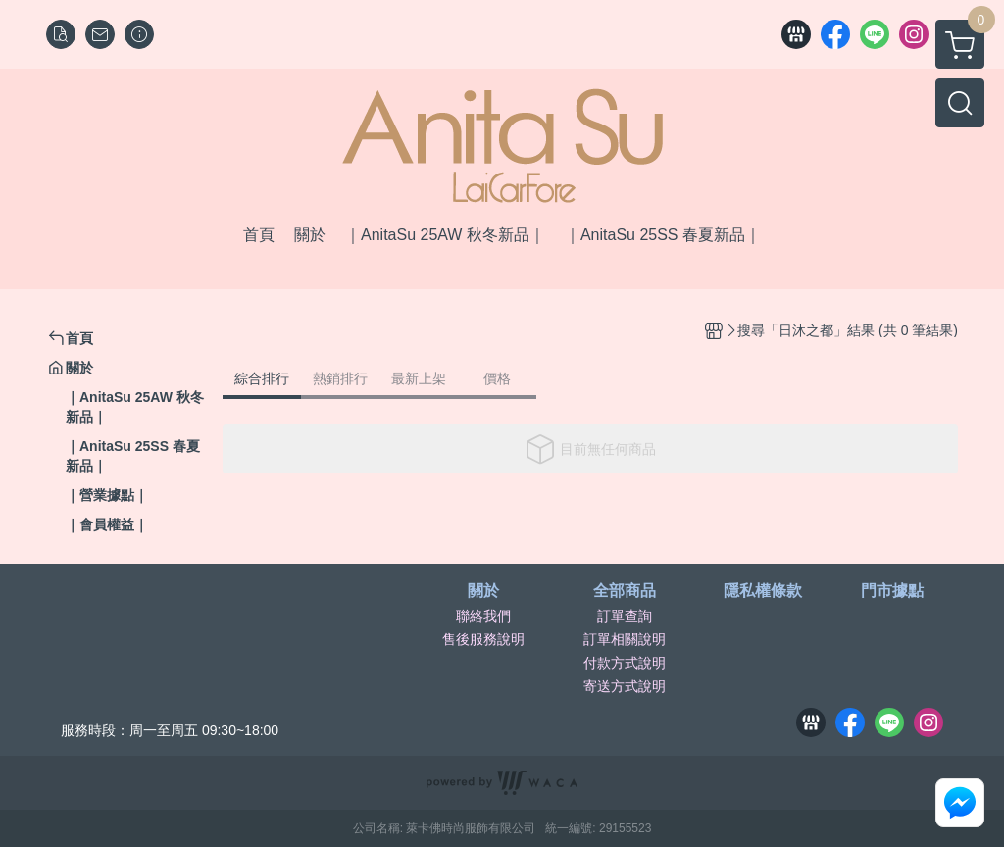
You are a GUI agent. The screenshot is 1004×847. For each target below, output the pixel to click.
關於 (483, 591)
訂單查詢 (624, 616)
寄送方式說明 (624, 686)
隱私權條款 (763, 591)
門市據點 (892, 591)
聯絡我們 (483, 616)
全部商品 (624, 591)
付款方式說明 (624, 663)
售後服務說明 (483, 639)
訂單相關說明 (624, 639)
